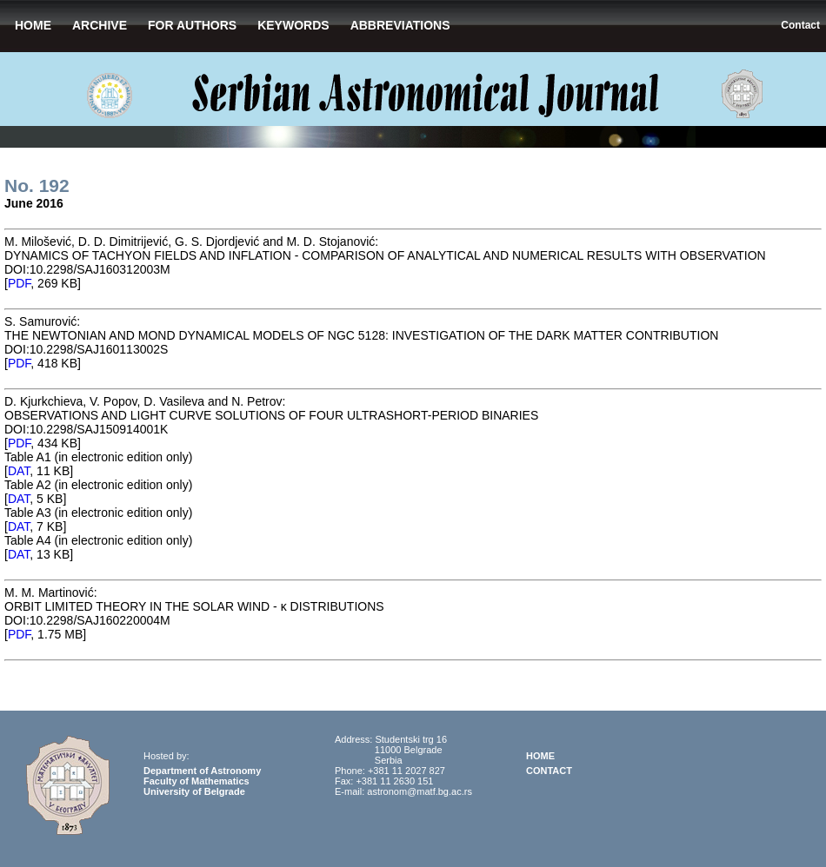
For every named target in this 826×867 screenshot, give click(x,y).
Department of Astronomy (202, 770)
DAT (19, 471)
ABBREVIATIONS (400, 25)
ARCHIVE (99, 25)
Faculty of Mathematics (196, 781)
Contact (800, 25)
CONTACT (549, 770)
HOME (33, 25)
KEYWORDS (293, 25)
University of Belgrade (194, 791)
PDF (19, 283)
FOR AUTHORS (192, 25)
